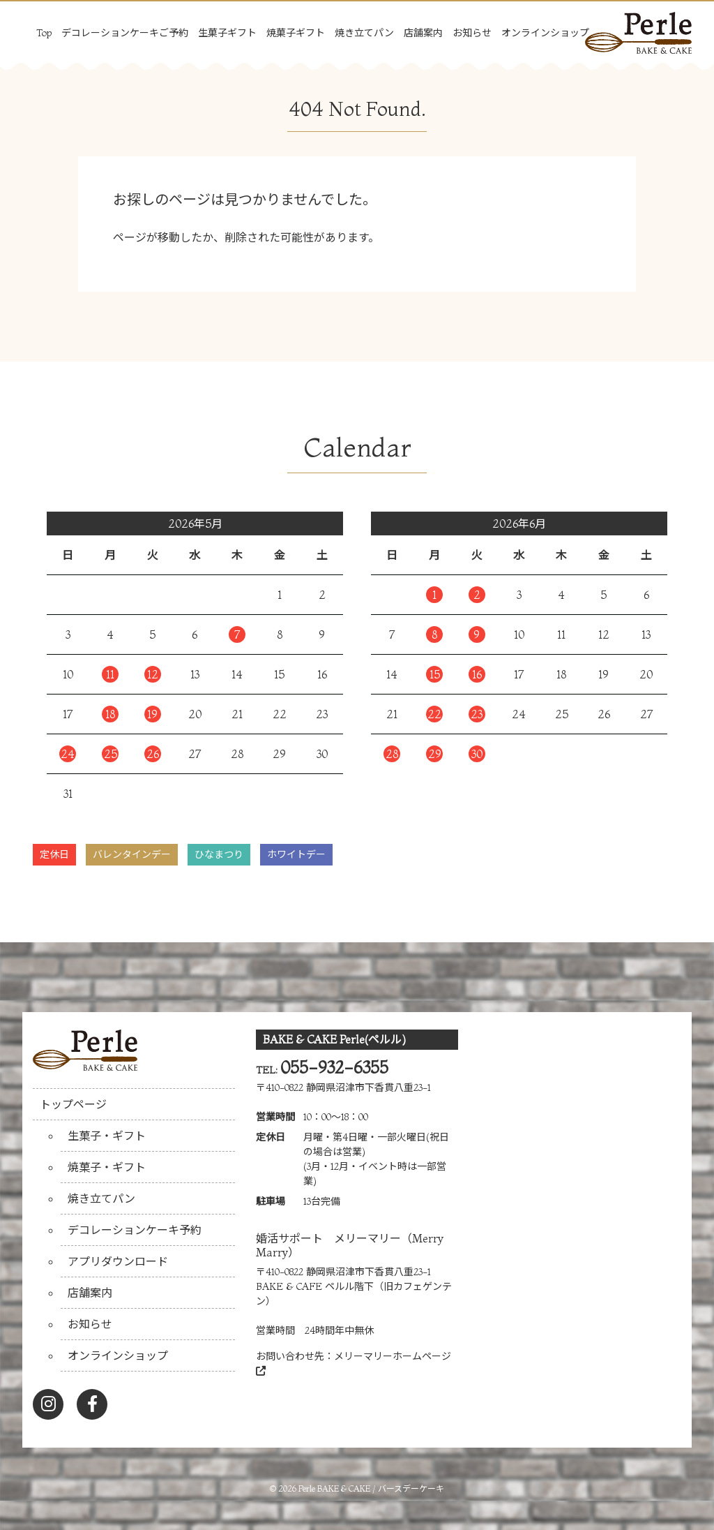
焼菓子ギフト (295, 33)
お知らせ (472, 33)
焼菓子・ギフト (107, 1167)
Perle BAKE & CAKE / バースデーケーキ (371, 1488)
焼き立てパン (364, 33)
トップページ (73, 1104)
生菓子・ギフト (107, 1136)
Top (44, 33)
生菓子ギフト (227, 33)
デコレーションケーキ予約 (135, 1230)
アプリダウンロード (118, 1261)
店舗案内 (423, 33)
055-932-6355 (334, 1067)
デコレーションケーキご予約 (124, 33)
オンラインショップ (545, 33)
